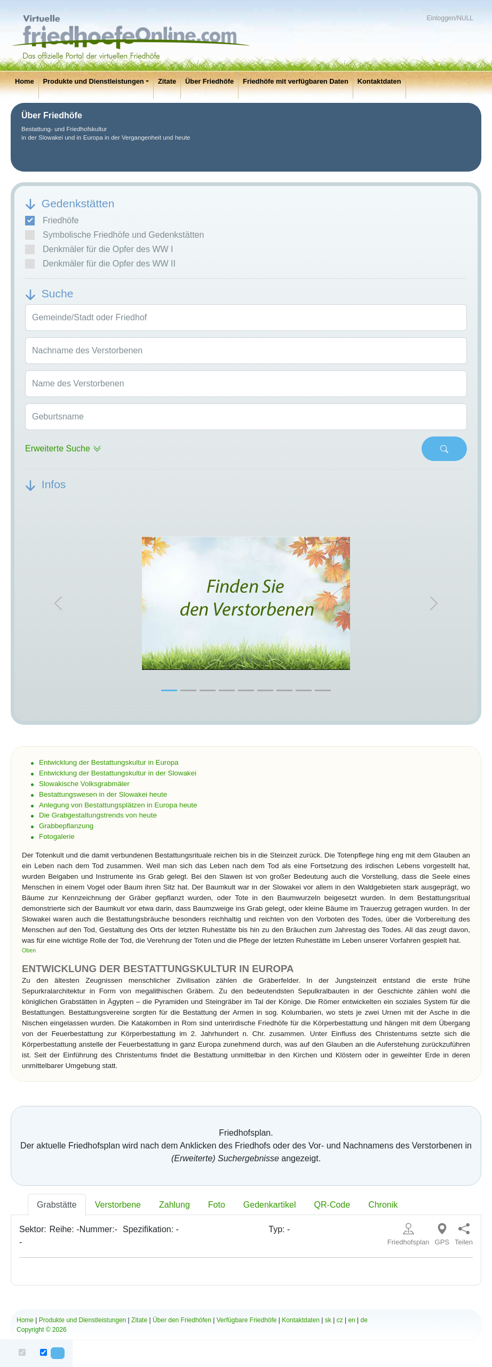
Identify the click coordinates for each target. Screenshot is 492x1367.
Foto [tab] (216, 1204)
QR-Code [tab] (332, 1204)
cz (340, 1320)
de (364, 1320)
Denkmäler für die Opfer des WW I (99, 249)
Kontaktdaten (379, 81)
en (351, 1320)
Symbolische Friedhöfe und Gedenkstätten (114, 235)
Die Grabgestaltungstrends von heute (98, 815)
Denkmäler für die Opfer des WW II (100, 264)
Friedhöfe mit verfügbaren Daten (295, 81)
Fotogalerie (57, 836)
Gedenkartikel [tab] (269, 1204)
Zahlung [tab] (174, 1204)
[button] (58, 603)
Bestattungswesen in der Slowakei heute (103, 794)
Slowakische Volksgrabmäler (84, 784)
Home (24, 81)
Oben (29, 950)
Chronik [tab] (383, 1204)
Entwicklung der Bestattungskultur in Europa (109, 762)
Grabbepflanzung (66, 826)
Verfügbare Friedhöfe (247, 1320)
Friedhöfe (52, 220)
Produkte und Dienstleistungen (93, 81)
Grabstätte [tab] (57, 1204)
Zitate (167, 81)
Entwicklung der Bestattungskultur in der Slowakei (117, 773)
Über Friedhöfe (209, 81)
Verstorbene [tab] (118, 1204)
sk (328, 1320)
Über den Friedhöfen (182, 1320)
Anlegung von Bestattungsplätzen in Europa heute (118, 805)
